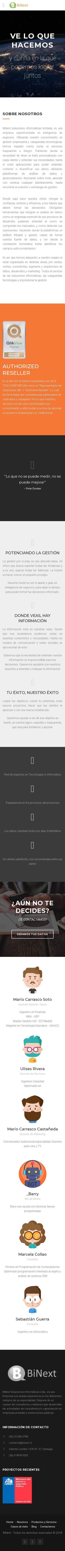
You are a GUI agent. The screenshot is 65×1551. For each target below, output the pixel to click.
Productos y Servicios (44, 1522)
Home (9, 1522)
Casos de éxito (19, 1526)
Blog (34, 1526)
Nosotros (22, 1522)
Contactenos (47, 1526)
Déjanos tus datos (32, 934)
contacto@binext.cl (20, 1442)
